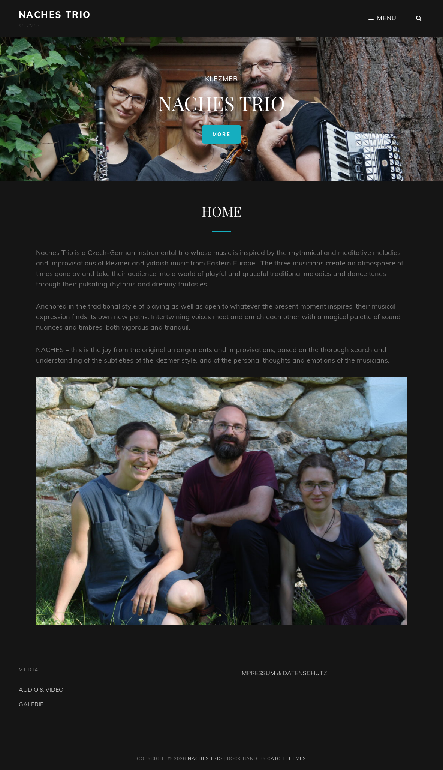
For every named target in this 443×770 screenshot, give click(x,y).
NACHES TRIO (55, 14)
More (227, 134)
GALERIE (31, 704)
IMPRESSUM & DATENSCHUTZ (283, 673)
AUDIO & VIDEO (41, 689)
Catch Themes (286, 758)
